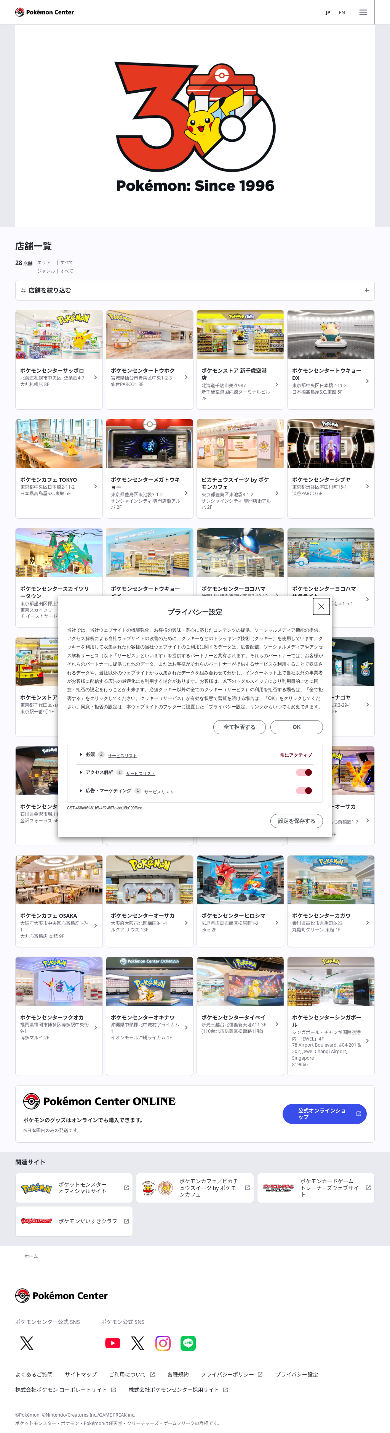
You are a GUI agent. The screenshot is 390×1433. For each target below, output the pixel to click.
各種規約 (178, 1374)
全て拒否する (240, 727)
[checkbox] (304, 772)
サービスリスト (122, 755)
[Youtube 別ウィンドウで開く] (112, 1343)
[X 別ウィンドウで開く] (26, 1343)
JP (328, 12)
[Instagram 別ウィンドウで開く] (163, 1343)
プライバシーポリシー (232, 1374)
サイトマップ (81, 1374)
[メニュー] (363, 12)
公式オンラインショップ (330, 1114)
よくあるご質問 (34, 1374)
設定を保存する (296, 821)
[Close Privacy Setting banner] (321, 606)
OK (297, 727)
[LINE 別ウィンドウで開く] (188, 1343)
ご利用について (132, 1374)
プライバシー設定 (296, 1374)
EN (342, 12)
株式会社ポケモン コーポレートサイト (66, 1389)
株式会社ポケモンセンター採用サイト (179, 1389)
